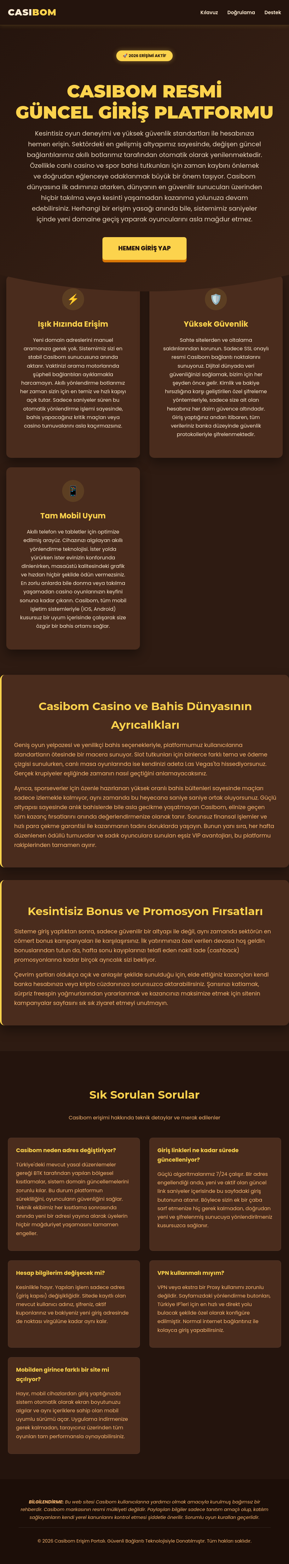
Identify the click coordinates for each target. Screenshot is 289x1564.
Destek (272, 12)
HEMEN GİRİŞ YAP (144, 248)
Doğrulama (241, 12)
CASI (32, 12)
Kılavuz (209, 12)
